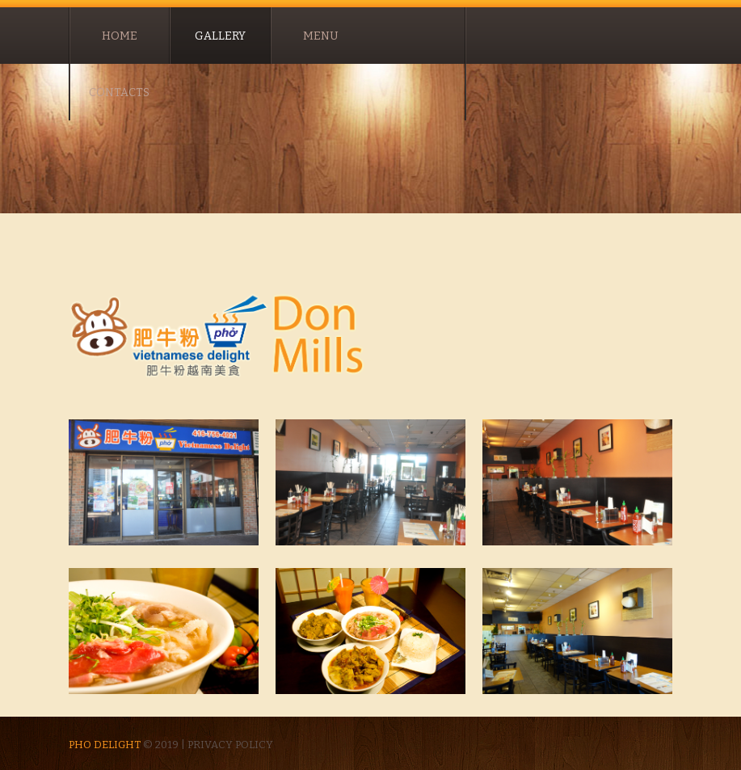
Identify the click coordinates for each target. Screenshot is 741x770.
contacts (119, 92)
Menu (321, 36)
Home (119, 36)
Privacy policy (230, 744)
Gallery (220, 36)
